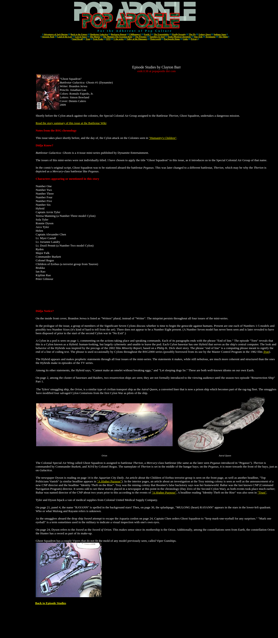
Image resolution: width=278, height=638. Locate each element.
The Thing (223, 36)
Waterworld (155, 39)
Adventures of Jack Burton (56, 34)
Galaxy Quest (205, 34)
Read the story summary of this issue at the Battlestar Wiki (71, 123)
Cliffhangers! (135, 34)
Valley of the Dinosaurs (136, 39)
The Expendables (161, 34)
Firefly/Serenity (179, 34)
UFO (108, 39)
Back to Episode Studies (50, 603)
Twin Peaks (98, 39)
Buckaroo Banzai (118, 34)
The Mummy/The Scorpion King (117, 36)
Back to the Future (79, 34)
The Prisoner (141, 36)
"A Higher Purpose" (109, 481)
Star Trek (198, 36)
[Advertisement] (156, 54)
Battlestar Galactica (99, 34)
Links (185, 39)
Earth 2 (147, 34)
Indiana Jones (220, 34)
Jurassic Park (48, 36)
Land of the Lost (64, 36)
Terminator (210, 36)
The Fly (192, 34)
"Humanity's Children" (163, 138)
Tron (88, 39)
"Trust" (262, 492)
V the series (119, 39)
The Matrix (95, 36)
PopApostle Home (172, 39)
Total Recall (77, 39)
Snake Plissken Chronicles (179, 36)
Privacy (194, 39)
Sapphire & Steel (157, 36)
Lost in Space (81, 36)
